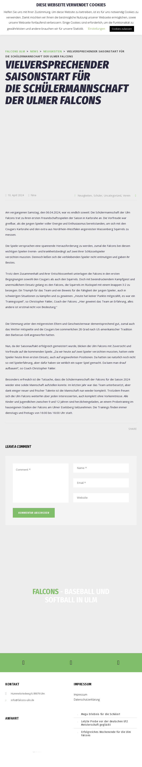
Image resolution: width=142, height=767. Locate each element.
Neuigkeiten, (85, 195)
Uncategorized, (113, 195)
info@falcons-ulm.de (22, 700)
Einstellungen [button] (96, 28)
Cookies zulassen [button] (122, 28)
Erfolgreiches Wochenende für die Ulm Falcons (106, 733)
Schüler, (98, 195)
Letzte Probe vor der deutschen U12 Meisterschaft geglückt (104, 723)
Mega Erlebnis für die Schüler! (100, 714)
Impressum (80, 694)
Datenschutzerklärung (87, 699)
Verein (126, 195)
